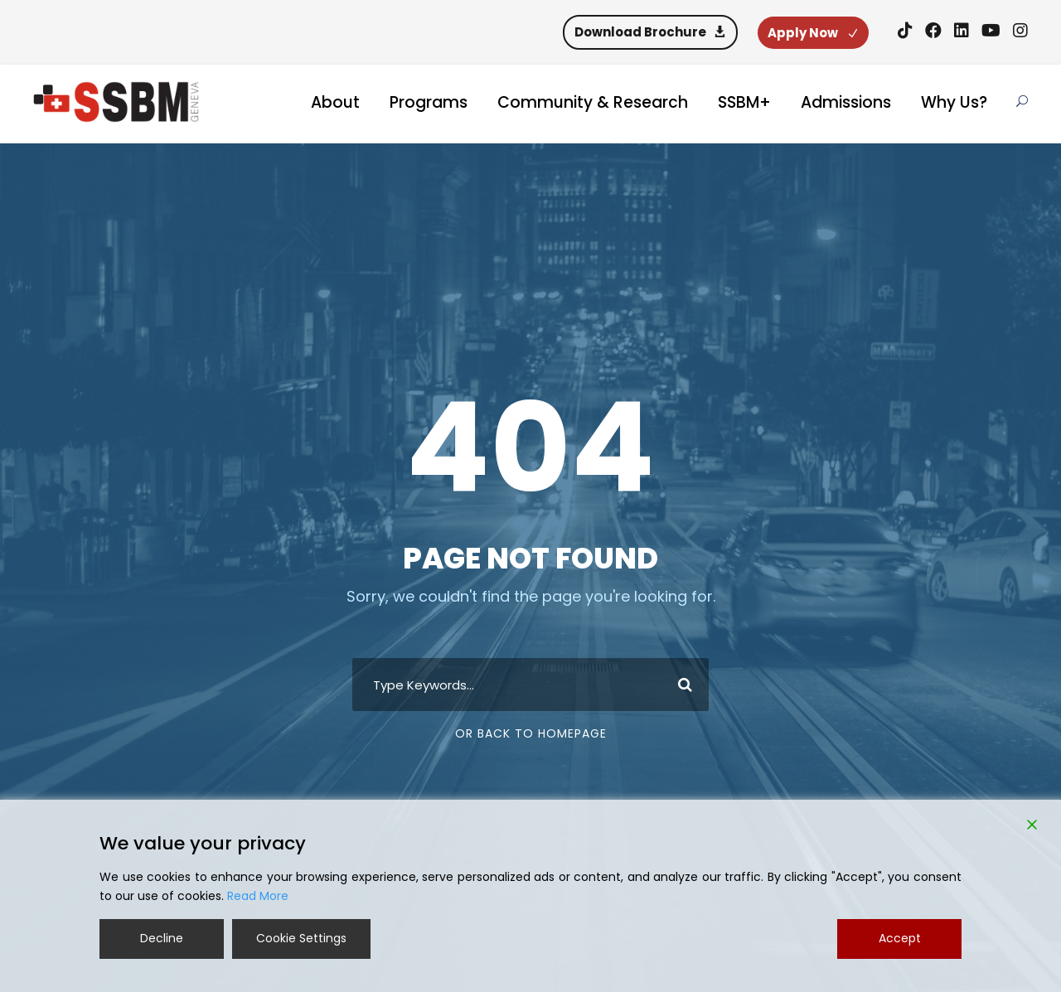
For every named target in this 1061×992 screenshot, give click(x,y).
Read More (257, 896)
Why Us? (954, 102)
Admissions (846, 102)
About (335, 102)
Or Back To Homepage (531, 733)
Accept (900, 938)
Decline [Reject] (161, 938)
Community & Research (592, 102)
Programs (429, 102)
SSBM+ (744, 102)
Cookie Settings (301, 938)
